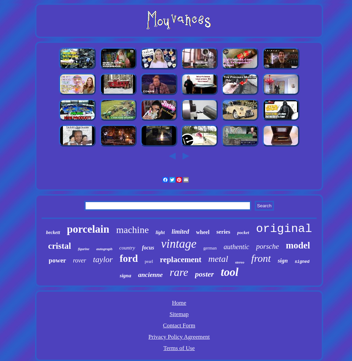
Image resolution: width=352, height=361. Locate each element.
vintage (179, 244)
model (298, 245)
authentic (236, 247)
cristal (59, 246)
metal (218, 259)
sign (283, 260)
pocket (243, 232)
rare (178, 272)
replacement (180, 259)
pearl (149, 261)
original (284, 228)
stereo (239, 262)
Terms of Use (179, 348)
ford (129, 258)
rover (79, 260)
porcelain (88, 229)
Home (179, 303)
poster (204, 274)
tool (229, 272)
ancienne (150, 274)
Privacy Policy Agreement (179, 337)
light (160, 232)
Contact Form (179, 325)
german (210, 248)
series (223, 232)
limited (180, 231)
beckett (53, 232)
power (57, 260)
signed (302, 261)
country (127, 248)
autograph (104, 249)
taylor (103, 259)
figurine (83, 249)
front (261, 258)
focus (148, 248)
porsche (267, 246)
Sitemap (179, 314)
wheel (202, 232)
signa (125, 275)
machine (132, 229)
